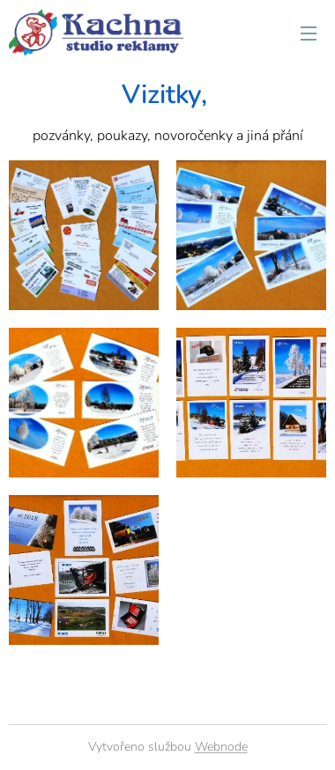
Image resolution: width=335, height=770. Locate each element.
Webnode (221, 746)
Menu (308, 33)
